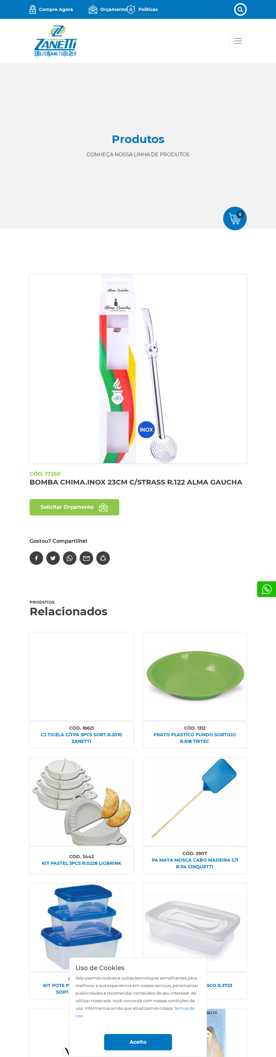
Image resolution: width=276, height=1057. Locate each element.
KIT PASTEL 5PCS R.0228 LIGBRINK (81, 863)
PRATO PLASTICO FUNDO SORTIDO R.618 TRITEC (195, 738)
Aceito (138, 1042)
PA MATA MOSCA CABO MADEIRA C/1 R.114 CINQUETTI (195, 863)
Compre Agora (56, 9)
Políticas (148, 9)
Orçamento (113, 9)
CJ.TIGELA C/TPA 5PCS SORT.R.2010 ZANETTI (81, 738)
